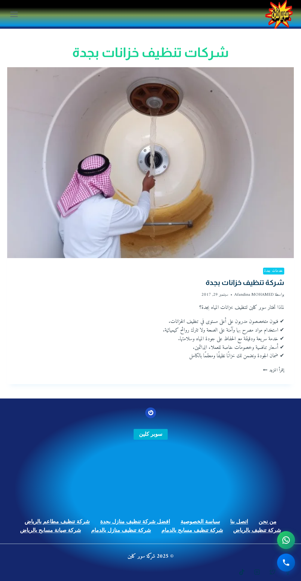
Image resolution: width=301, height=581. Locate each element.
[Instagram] (257, 572)
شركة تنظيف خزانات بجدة (245, 282)
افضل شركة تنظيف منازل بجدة (135, 521)
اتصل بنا (239, 521)
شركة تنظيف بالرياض (257, 530)
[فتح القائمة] (14, 14)
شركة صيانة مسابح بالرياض (50, 530)
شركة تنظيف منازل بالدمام (121, 530)
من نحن (267, 521)
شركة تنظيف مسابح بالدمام (192, 530)
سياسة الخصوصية (200, 521)
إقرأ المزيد (274, 370)
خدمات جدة (273, 271)
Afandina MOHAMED (254, 294)
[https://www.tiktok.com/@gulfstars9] (242, 572)
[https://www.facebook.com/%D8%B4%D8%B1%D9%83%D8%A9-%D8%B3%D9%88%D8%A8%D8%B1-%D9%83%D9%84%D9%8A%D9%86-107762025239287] (288, 572)
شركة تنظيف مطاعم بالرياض (57, 521)
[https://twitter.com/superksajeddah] (273, 572)
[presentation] (150, 162)
